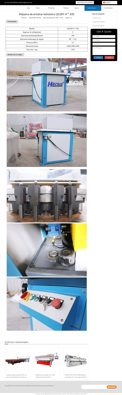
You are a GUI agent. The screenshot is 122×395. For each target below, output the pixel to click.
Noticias (28, 386)
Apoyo (34, 386)
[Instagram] (56, 2)
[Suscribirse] (112, 387)
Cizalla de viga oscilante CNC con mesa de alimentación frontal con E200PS (16, 376)
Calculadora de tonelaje (85, 2)
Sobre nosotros (13, 386)
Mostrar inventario (98, 26)
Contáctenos (50, 386)
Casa (6, 386)
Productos (22, 386)
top (118, 387)
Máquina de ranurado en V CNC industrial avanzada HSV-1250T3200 (45, 376)
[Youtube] (53, 2)
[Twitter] (50, 2)
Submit (98, 57)
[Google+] (47, 2)
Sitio (71, 18)
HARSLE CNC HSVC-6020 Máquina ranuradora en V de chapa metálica (75, 376)
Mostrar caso (97, 18)
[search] (94, 387)
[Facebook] (44, 2)
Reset (109, 57)
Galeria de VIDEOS (99, 22)
